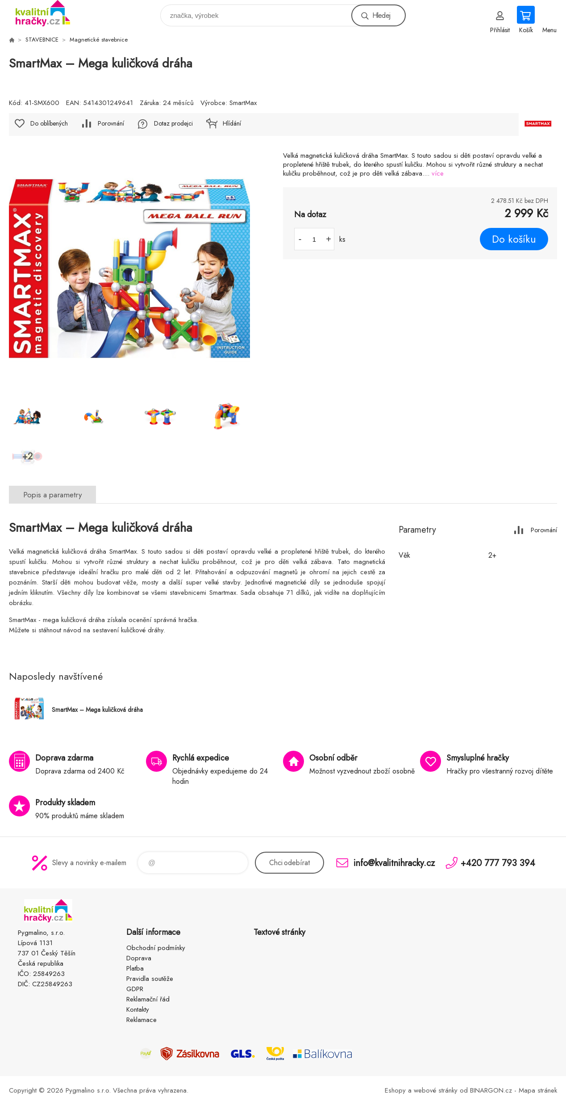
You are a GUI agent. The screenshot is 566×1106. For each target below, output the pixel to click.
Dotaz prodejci (173, 123)
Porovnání (111, 123)
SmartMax (243, 103)
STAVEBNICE (41, 39)
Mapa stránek (538, 1090)
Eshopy (395, 1090)
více (438, 173)
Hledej (381, 15)
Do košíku (514, 239)
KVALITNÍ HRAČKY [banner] (48, 13)
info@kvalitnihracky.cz (394, 863)
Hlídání (232, 123)
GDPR (134, 989)
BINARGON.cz (491, 1090)
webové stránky (436, 1090)
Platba (135, 968)
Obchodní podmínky (155, 948)
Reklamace (141, 1020)
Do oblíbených (49, 123)
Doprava (138, 958)
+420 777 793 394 (498, 863)
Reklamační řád (148, 999)
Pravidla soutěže (149, 979)
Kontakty (137, 1009)
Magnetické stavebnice (99, 39)
